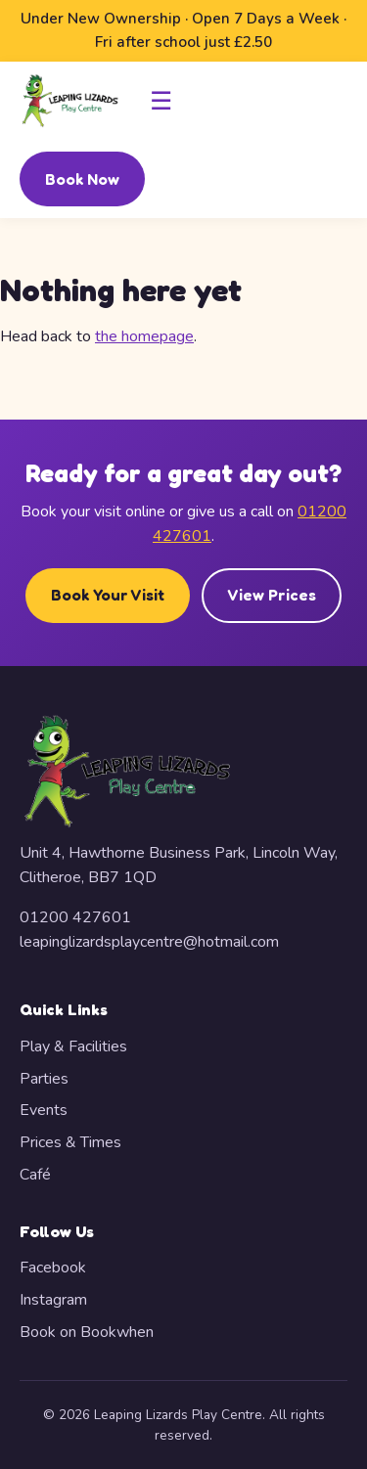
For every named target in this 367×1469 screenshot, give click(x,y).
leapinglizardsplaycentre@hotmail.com (149, 942)
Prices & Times (70, 1142)
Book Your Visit (107, 594)
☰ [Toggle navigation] (161, 100)
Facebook (53, 1267)
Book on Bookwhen (87, 1332)
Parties (44, 1079)
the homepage (144, 336)
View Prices (271, 594)
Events (44, 1110)
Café (35, 1174)
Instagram (53, 1300)
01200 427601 (75, 917)
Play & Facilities (73, 1046)
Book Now (82, 179)
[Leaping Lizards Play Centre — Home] (70, 100)
